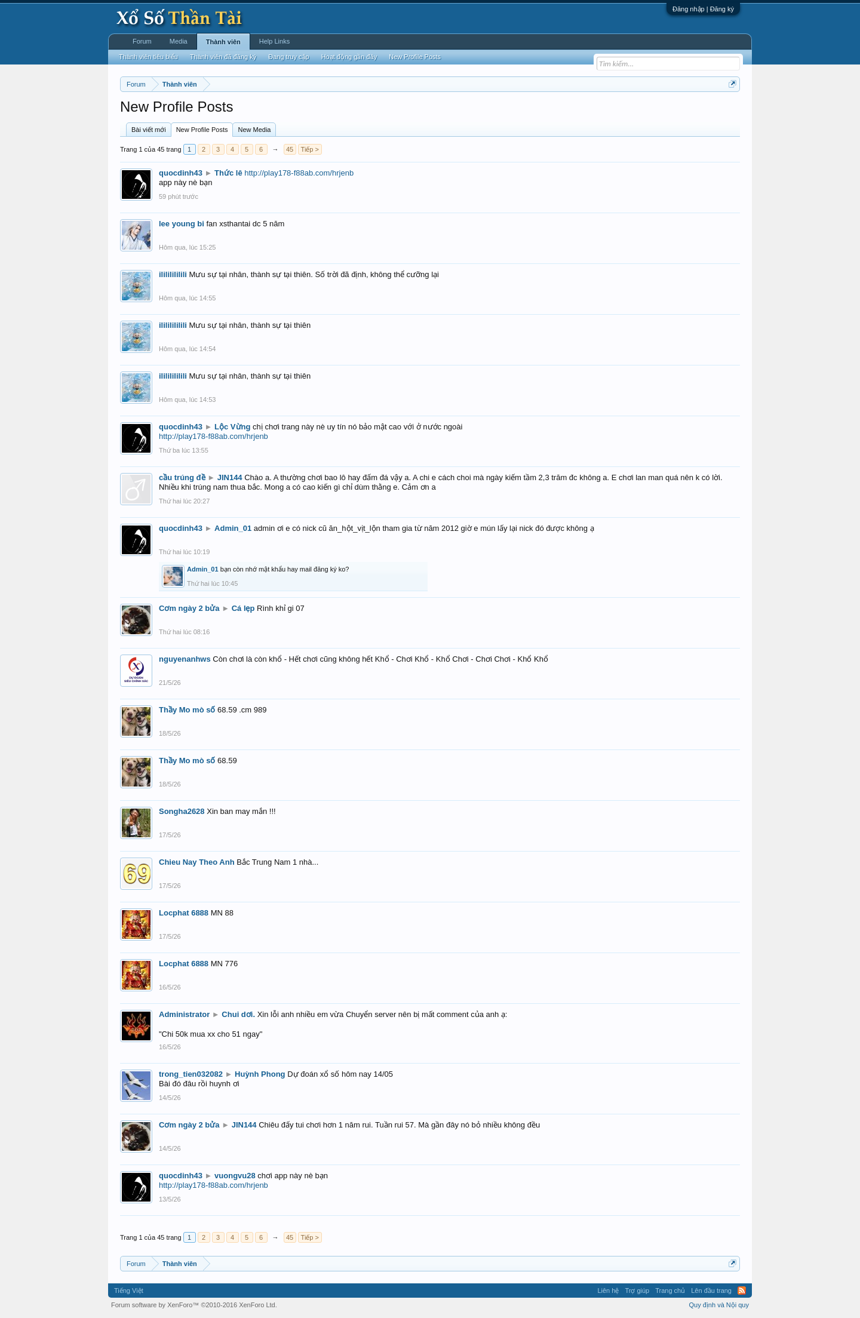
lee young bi (181, 223)
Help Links (274, 41)
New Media (254, 129)
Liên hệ (608, 1290)
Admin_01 (232, 528)
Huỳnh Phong (260, 1074)
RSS (742, 1290)
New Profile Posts (202, 129)
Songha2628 (182, 811)
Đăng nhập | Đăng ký (703, 9)
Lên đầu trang (711, 1290)
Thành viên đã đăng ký (223, 56)
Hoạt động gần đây (349, 56)
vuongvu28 (235, 1175)
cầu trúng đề (182, 477)
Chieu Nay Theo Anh (197, 862)
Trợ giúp (637, 1290)
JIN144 (229, 477)
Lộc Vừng (232, 426)
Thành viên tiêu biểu (148, 56)
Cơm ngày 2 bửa (189, 608)
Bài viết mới (148, 129)
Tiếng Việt (128, 1290)
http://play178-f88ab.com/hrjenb (299, 172)
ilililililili (173, 274)
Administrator (184, 1014)
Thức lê (228, 172)
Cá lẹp (243, 608)
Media (179, 41)
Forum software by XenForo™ (194, 1304)
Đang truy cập (288, 56)
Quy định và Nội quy (719, 1304)
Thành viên (223, 41)
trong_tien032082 (191, 1074)
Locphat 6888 (183, 912)
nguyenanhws (185, 659)
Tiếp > (310, 149)
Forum (142, 41)
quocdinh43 (180, 172)
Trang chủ (670, 1290)
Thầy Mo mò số (187, 709)
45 (289, 149)
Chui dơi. (238, 1014)
